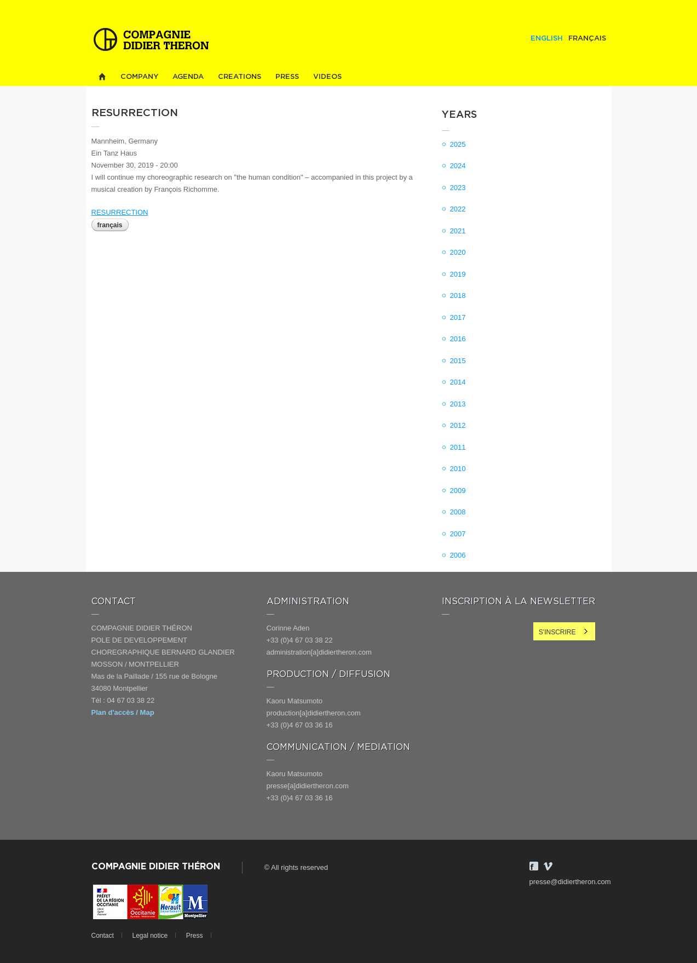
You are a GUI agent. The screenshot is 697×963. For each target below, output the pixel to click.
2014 (458, 382)
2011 (458, 447)
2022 (458, 209)
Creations (239, 77)
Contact (102, 935)
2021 (458, 231)
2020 (458, 252)
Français (587, 38)
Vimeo (548, 866)
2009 (458, 490)
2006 (458, 555)
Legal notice (150, 935)
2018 (458, 295)
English (547, 38)
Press (287, 77)
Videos (327, 77)
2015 (458, 361)
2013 (458, 404)
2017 (458, 317)
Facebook (533, 866)
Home (102, 77)
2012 (458, 425)
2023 (458, 188)
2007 (458, 534)
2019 (458, 274)
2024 (458, 166)
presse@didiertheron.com (570, 882)
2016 (458, 339)
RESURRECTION (119, 212)
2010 (458, 469)
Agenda (188, 77)
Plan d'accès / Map (122, 712)
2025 (458, 144)
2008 (458, 512)
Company (139, 77)
